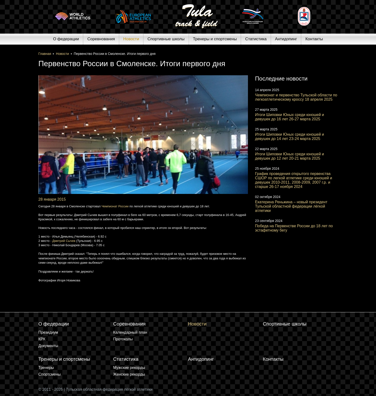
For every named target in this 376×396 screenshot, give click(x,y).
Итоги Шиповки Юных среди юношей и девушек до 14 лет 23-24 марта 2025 (289, 136)
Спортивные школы (166, 39)
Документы (48, 346)
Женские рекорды (129, 374)
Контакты (314, 39)
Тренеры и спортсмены (215, 39)
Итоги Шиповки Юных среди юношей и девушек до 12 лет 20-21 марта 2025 (289, 156)
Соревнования (101, 39)
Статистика (255, 39)
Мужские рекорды (129, 368)
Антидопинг (286, 39)
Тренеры (46, 368)
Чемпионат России (115, 206)
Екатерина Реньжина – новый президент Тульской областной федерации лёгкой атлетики (291, 206)
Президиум (48, 332)
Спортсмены (49, 374)
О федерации (66, 39)
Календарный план (130, 332)
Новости (131, 39)
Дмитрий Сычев (63, 241)
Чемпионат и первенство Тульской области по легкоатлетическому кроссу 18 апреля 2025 (296, 97)
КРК (41, 339)
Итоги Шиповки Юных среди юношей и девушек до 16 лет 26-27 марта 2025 (289, 117)
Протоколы (123, 339)
